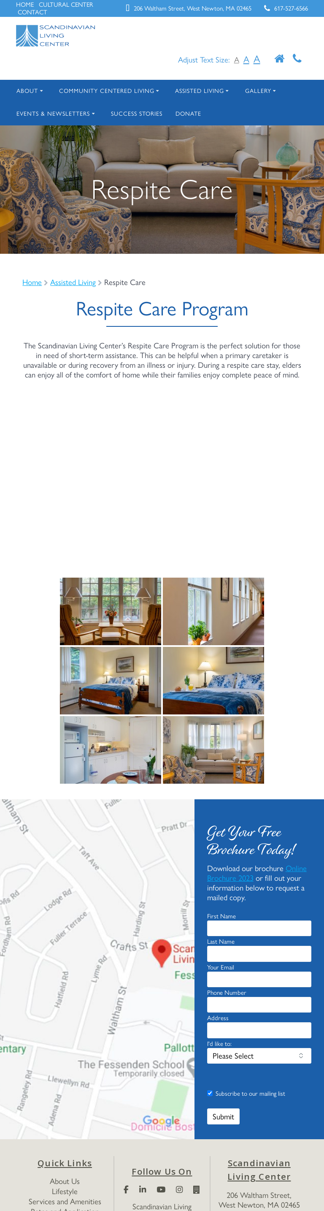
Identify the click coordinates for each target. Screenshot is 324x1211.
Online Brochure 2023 (245, 926)
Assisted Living (211, 90)
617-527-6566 (288, 8)
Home (32, 281)
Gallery (275, 90)
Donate (210, 113)
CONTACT (62, 12)
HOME (25, 4)
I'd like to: (220, 1088)
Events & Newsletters (58, 113)
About (27, 90)
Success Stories (152, 113)
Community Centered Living (111, 90)
